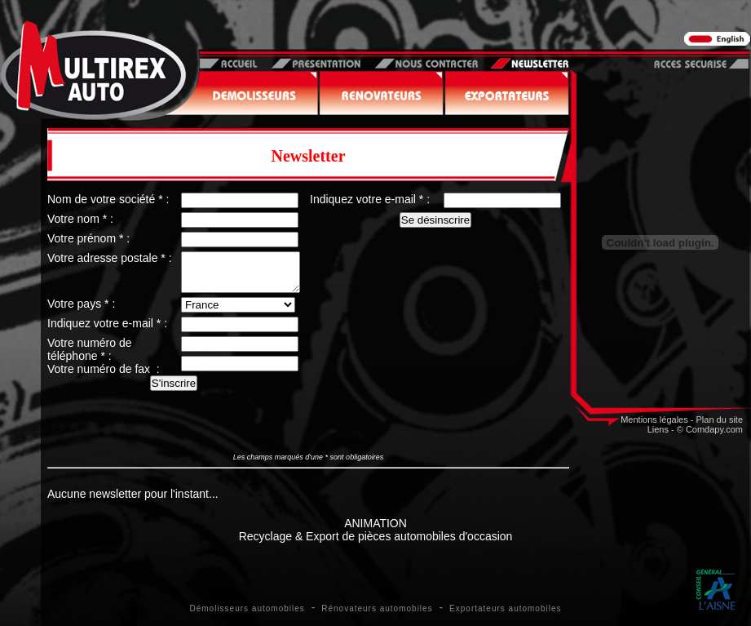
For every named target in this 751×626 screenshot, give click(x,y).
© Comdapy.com (710, 429)
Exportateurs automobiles (505, 608)
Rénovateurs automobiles (376, 608)
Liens (658, 429)
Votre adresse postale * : (109, 257)
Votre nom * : (80, 218)
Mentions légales (654, 419)
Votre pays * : (81, 310)
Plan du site (719, 419)
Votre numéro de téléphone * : (89, 357)
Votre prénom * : (88, 238)
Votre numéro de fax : (103, 376)
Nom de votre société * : (108, 199)
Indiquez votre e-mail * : (107, 330)
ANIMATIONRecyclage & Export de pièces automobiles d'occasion (376, 530)
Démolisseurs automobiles (247, 608)
